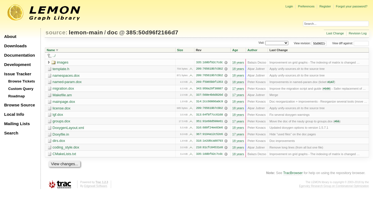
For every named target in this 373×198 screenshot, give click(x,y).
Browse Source (19, 105)
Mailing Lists (17, 123)
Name (51, 50)
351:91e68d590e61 (209, 122)
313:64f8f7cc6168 (209, 115)
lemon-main (86, 32)
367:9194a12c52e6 (209, 135)
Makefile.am (62, 95)
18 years (238, 62)
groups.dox (61, 122)
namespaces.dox (66, 75)
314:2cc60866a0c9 (209, 102)
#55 (336, 121)
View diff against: (350, 43)
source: (56, 32)
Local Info (14, 114)
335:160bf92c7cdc (209, 62)
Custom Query (21, 89)
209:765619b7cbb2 (209, 69)
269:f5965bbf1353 (209, 82)
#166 (326, 88)
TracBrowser (293, 174)
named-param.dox (67, 82)
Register (325, 6)
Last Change (335, 33)
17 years (238, 88)
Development (17, 64)
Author (252, 50)
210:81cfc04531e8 (209, 148)
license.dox (62, 108)
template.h (61, 69)
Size (180, 50)
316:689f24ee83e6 (209, 128)
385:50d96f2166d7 (152, 32)
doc (112, 32)
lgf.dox (58, 115)
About (10, 36)
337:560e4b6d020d (209, 95)
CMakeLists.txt (64, 155)
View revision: (302, 43)
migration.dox (63, 89)
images (62, 62)
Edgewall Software (95, 186)
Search (11, 133)
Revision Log (358, 33)
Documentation (19, 55)
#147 (331, 82)
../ (54, 56)
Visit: (261, 43)
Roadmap (16, 96)
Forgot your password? (351, 6)
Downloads (15, 45)
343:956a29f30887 (209, 89)
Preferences (306, 6)
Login (289, 6)
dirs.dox (59, 141)
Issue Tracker (17, 74)
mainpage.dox (64, 102)
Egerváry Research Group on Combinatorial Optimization (334, 186)
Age (235, 50)
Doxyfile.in (61, 135)
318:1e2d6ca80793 (209, 141)
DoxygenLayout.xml (68, 128)
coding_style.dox (66, 148)
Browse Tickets (21, 81)
